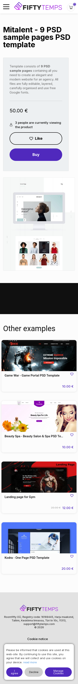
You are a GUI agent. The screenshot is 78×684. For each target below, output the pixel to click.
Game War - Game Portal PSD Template (32, 375)
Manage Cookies (58, 672)
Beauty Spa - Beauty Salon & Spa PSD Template (38, 436)
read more (30, 662)
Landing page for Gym (20, 497)
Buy (36, 154)
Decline (33, 672)
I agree (14, 672)
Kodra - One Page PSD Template (27, 558)
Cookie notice (37, 639)
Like (35, 138)
